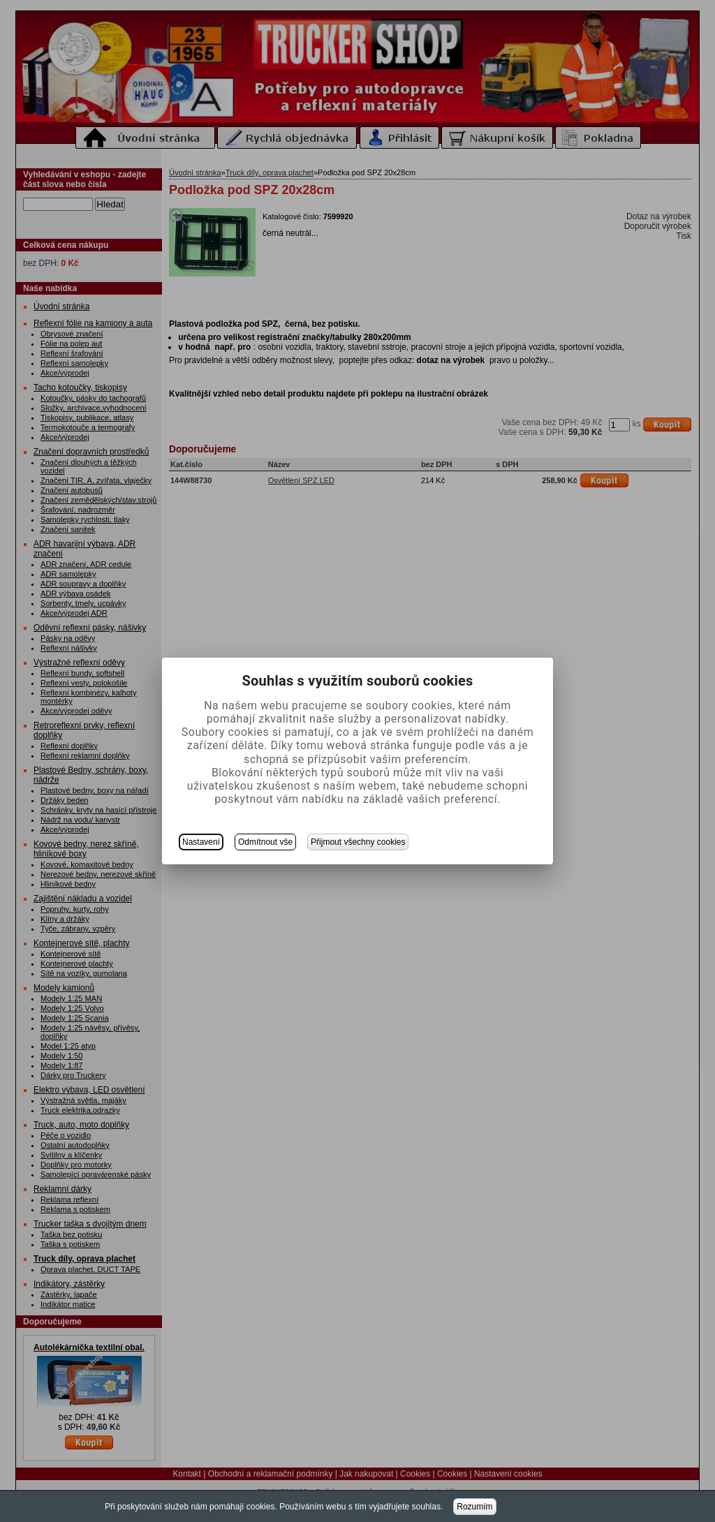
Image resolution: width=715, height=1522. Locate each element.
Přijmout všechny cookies (358, 842)
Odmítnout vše (265, 842)
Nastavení (201, 842)
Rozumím (474, 1507)
